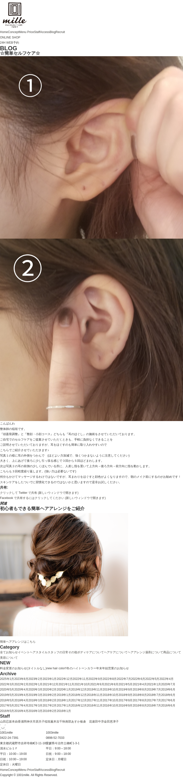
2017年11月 (95, 700)
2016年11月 (95, 705)
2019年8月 (140, 689)
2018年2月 (50, 700)
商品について (172, 652)
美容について (9, 657)
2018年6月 (168, 695)
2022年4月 (166, 679)
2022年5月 (152, 679)
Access (45, 32)
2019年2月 (50, 695)
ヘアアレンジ (136, 652)
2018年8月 (140, 695)
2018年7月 (154, 695)
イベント (24, 652)
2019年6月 (168, 689)
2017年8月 (140, 700)
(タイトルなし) (36, 668)
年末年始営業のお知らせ (112, 668)
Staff (37, 32)
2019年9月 (125, 689)
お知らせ (12, 652)
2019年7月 (154, 689)
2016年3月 (35, 711)
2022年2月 (21, 684)
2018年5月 (7, 700)
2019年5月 (7, 695)
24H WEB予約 (9, 42)
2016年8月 (140, 705)
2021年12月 (50, 684)
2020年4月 (21, 689)
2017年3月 (35, 705)
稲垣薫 (49, 721)
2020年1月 (64, 689)
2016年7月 (154, 705)
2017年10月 (110, 700)
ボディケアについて (90, 652)
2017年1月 (64, 705)
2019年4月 (21, 695)
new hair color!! (56, 668)
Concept (13, 32)
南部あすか (72, 721)
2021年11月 (66, 684)
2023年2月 (35, 679)
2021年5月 (125, 684)
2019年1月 (64, 695)
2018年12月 (79, 695)
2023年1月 (50, 679)
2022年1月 (35, 684)
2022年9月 (96, 679)
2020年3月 (35, 689)
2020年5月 (7, 689)
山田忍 (4, 721)
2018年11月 (95, 695)
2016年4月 (21, 711)
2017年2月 (50, 705)
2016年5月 (7, 711)
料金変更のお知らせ (13, 668)
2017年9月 (125, 700)
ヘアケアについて (116, 652)
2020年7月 (168, 684)
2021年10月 (82, 684)
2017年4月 (21, 705)
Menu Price (26, 32)
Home (4, 32)
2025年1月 (7, 679)
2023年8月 (21, 679)
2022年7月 (124, 679)
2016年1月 (64, 711)
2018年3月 (35, 700)
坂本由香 (15, 721)
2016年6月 (168, 705)
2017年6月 (168, 700)
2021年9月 (97, 684)
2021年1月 (154, 684)
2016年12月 (79, 705)
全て (3, 652)
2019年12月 (79, 689)
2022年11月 (81, 679)
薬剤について (154, 652)
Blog (53, 32)
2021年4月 (140, 684)
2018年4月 (21, 700)
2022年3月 (7, 684)
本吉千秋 (59, 721)
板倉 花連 (87, 721)
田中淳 (99, 721)
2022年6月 (138, 679)
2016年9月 (125, 705)
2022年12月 (65, 679)
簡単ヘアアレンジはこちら (18, 641)
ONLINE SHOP (10, 37)
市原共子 (39, 721)
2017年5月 (7, 705)
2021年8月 (111, 684)
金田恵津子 (111, 721)
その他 (72, 652)
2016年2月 (50, 711)
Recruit (60, 32)
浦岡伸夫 (27, 721)
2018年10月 (110, 695)
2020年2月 (50, 689)
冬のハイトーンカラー (81, 668)
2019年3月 (35, 695)
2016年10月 (110, 705)
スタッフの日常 (57, 652)
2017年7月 (154, 700)
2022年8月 (110, 679)
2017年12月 (79, 700)
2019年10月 (110, 689)
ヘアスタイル (38, 652)
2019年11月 (95, 689)
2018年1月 (64, 700)
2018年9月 (125, 695)
